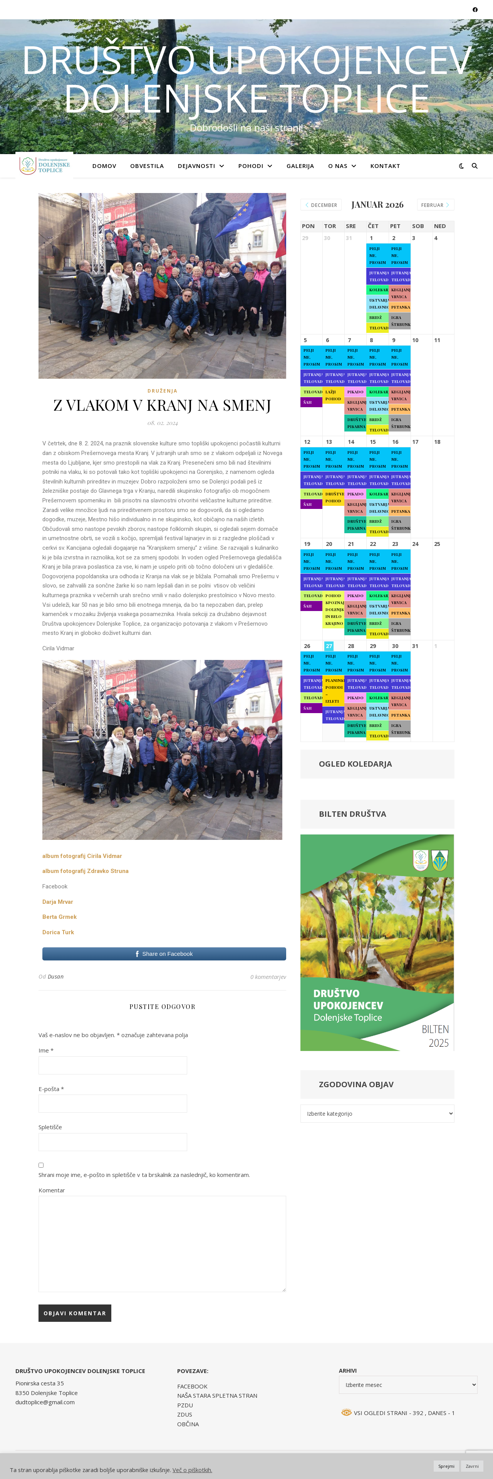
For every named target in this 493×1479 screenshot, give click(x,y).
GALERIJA (300, 166)
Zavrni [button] (472, 1466)
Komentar (52, 1190)
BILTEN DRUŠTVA (352, 816)
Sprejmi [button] (446, 1466)
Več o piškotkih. (192, 1470)
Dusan (56, 976)
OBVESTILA (147, 166)
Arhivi (348, 1370)
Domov (104, 166)
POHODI (250, 166)
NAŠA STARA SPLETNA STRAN (217, 1395)
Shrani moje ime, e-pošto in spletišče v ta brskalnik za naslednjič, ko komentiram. (144, 1174)
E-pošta (51, 1089)
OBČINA (188, 1424)
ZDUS (184, 1414)
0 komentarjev (268, 976)
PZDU (185, 1405)
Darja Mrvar (57, 901)
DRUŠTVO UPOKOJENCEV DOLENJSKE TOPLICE (246, 78)
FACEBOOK (192, 1386)
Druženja (163, 391)
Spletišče (50, 1127)
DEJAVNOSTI (196, 166)
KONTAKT (386, 166)
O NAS (337, 166)
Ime (46, 1050)
